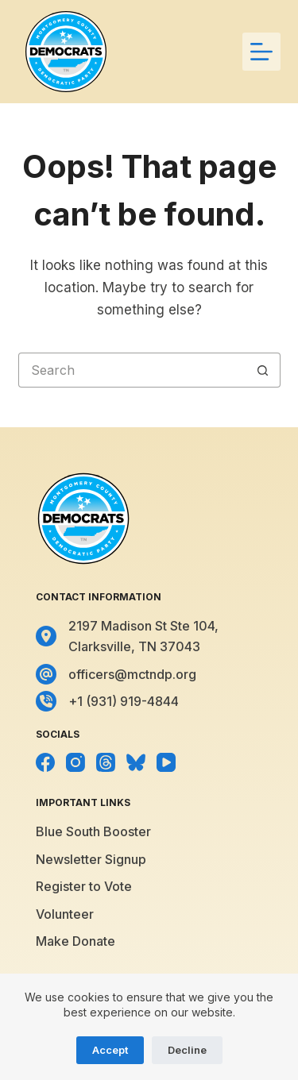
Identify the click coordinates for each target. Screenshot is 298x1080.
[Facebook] (45, 762)
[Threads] (105, 762)
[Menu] (261, 52)
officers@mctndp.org (132, 674)
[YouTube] (166, 762)
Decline (187, 1049)
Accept (110, 1049)
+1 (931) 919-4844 (123, 701)
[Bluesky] (135, 762)
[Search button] (263, 370)
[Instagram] (75, 762)
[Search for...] (132, 370)
